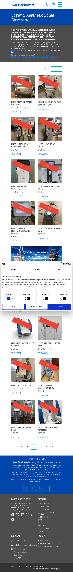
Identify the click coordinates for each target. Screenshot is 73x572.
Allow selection (36, 307)
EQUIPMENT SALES (44, 506)
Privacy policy (43, 540)
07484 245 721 (19, 541)
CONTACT (41, 532)
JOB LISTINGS (42, 526)
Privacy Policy (38, 566)
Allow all (60, 307)
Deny (13, 307)
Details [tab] (36, 269)
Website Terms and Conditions (49, 543)
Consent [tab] (13, 269)
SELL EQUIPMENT (44, 509)
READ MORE (16, 112)
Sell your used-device (36, 488)
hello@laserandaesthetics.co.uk (25, 545)
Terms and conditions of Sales (48, 546)
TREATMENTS (43, 523)
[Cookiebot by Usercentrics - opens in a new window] (62, 263)
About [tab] (60, 269)
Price (55, 69)
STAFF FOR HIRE (43, 529)
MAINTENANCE (43, 517)
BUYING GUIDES (43, 503)
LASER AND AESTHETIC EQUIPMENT (46, 513)
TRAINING (41, 520)
